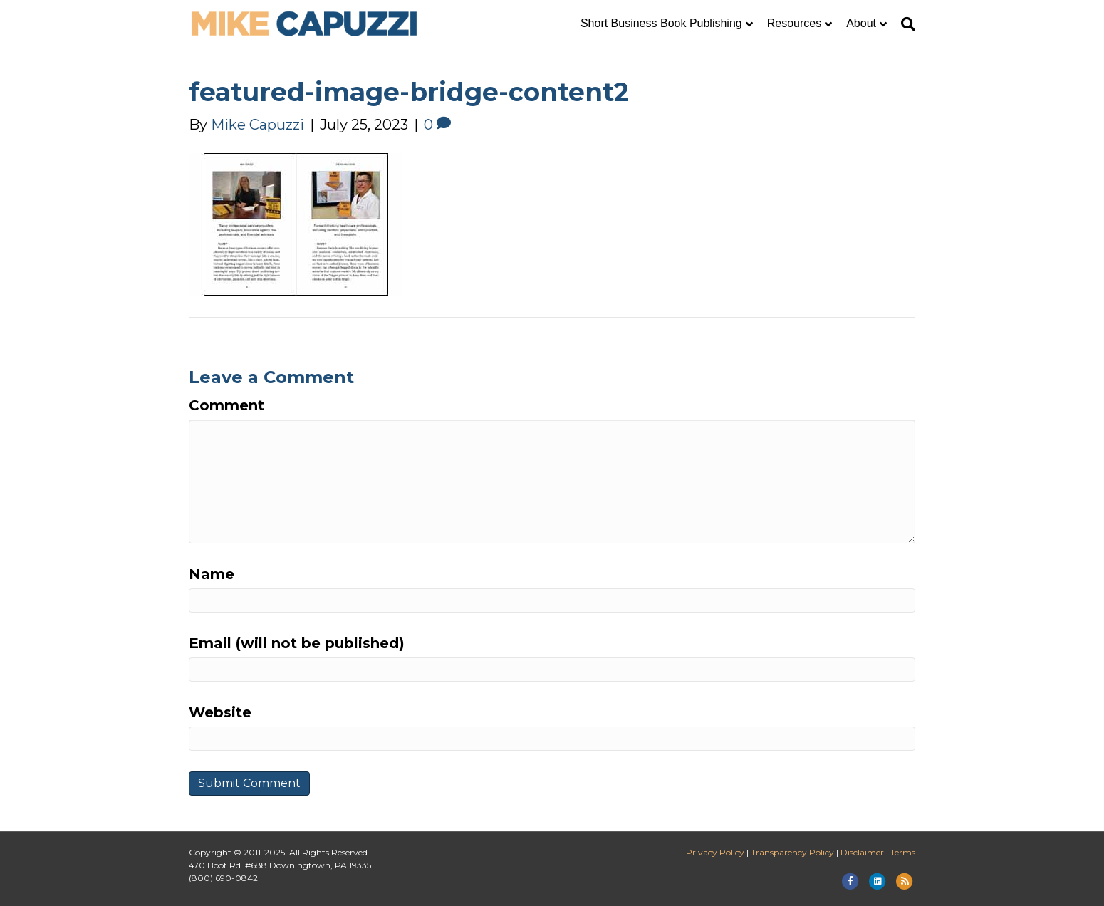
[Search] (904, 24)
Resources (794, 23)
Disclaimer (862, 852)
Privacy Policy (715, 852)
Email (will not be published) (297, 643)
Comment (226, 405)
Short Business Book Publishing (661, 23)
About (861, 23)
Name (211, 574)
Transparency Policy (792, 852)
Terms (902, 852)
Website (220, 712)
